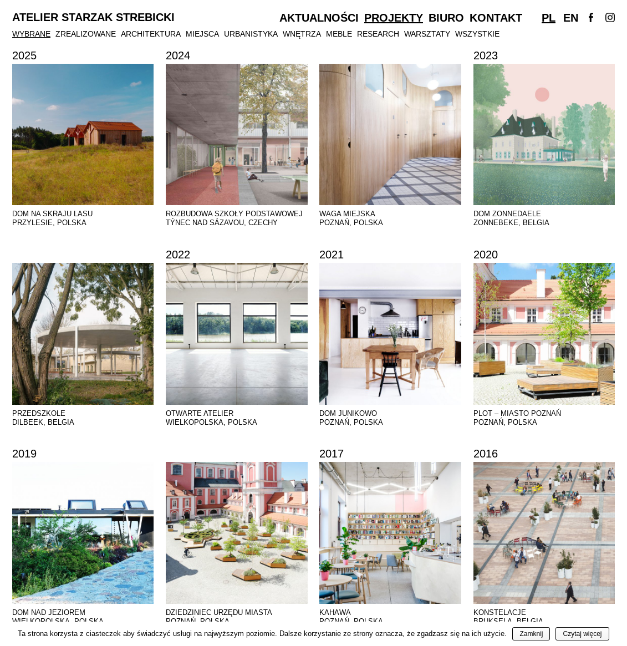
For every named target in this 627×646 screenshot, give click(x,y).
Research (378, 33)
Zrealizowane (85, 33)
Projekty (393, 17)
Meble (339, 33)
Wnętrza (302, 33)
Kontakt (496, 17)
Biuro (446, 17)
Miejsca (202, 33)
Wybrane (31, 33)
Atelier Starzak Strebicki (93, 17)
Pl (548, 17)
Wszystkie (477, 33)
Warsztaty (427, 33)
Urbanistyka (251, 33)
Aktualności (319, 17)
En (570, 17)
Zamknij (531, 634)
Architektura (151, 33)
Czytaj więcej (582, 634)
